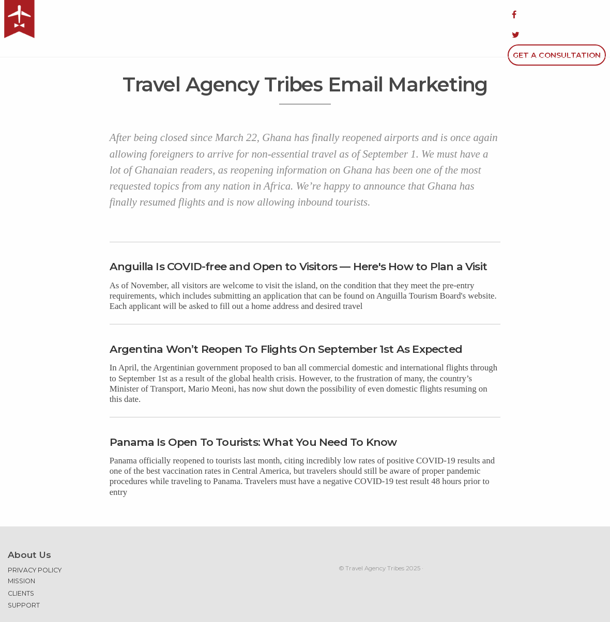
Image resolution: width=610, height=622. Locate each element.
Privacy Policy (35, 543)
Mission (21, 554)
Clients (21, 566)
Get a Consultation (557, 14)
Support (24, 578)
